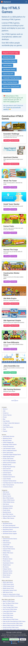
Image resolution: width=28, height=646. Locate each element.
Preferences (21, 641)
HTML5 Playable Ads (8, 442)
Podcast (5, 431)
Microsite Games (7, 440)
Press (4, 429)
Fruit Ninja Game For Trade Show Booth (13, 482)
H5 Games (5, 555)
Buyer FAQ (6, 90)
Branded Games (8, 57)
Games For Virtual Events (11, 86)
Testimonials (6, 425)
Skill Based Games (9, 69)
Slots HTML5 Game (8, 617)
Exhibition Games (7, 474)
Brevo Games (6, 577)
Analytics (13, 641)
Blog (4, 419)
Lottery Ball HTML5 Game (9, 611)
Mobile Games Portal (8, 588)
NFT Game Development (9, 525)
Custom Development (8, 446)
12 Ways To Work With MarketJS (11, 423)
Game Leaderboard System (10, 450)
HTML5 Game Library (8, 584)
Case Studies (6, 421)
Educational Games (8, 506)
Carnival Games (7, 472)
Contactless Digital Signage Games (12, 454)
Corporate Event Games (9, 476)
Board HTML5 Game (8, 615)
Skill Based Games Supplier (10, 533)
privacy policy (21, 637)
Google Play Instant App (9, 466)
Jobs (4, 411)
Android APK (6, 544)
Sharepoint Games (7, 571)
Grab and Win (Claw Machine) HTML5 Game (14, 621)
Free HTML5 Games (8, 427)
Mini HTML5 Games (8, 514)
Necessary (7, 641)
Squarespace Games (8, 563)
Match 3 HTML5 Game (8, 601)
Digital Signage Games (8, 456)
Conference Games (8, 487)
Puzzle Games (6, 510)
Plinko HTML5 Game (8, 605)
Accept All (5, 639)
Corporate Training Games (11, 78)
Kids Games (6, 504)
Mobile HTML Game (8, 553)
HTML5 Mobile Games (8, 502)
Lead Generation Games (9, 448)
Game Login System (8, 452)
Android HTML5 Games (9, 549)
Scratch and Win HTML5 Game (11, 627)
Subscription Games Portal (10, 590)
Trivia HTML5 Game (8, 613)
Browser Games (7, 496)
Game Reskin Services (8, 436)
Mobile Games (6, 494)
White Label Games (8, 582)
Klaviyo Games (6, 575)
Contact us (5, 413)
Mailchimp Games (7, 573)
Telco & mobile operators (9, 460)
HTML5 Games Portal (8, 586)
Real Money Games (8, 529)
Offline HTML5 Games (8, 518)
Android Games (7, 542)
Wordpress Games (7, 559)
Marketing (14, 643)
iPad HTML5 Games (8, 546)
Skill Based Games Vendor (9, 531)
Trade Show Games (9, 61)
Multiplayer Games (7, 508)
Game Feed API (8, 74)
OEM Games (6, 540)
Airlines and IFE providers (9, 462)
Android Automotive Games (10, 538)
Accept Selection (14, 639)
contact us (13, 101)
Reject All (23, 639)
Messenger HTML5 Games (10, 444)
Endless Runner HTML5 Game (10, 619)
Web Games (6, 492)
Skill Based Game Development (11, 527)
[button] (26, 2)
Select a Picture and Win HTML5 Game (13, 623)
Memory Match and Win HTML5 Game (12, 625)
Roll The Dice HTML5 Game (10, 609)
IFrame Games (6, 561)
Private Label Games (8, 458)
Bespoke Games (7, 464)
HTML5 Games (7, 551)
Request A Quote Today (10, 53)
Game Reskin (7, 65)
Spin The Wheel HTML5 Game (10, 603)
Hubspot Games (7, 569)
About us (5, 409)
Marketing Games (7, 438)
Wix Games (6, 567)
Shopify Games (7, 565)
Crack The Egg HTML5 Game (10, 607)
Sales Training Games (10, 82)
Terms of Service (7, 415)
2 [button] (15, 401)
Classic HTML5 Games (9, 500)
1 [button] (14, 401)
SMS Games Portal (8, 592)
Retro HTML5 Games (8, 498)
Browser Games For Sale (9, 516)
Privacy (5, 417)
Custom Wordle (7, 478)
